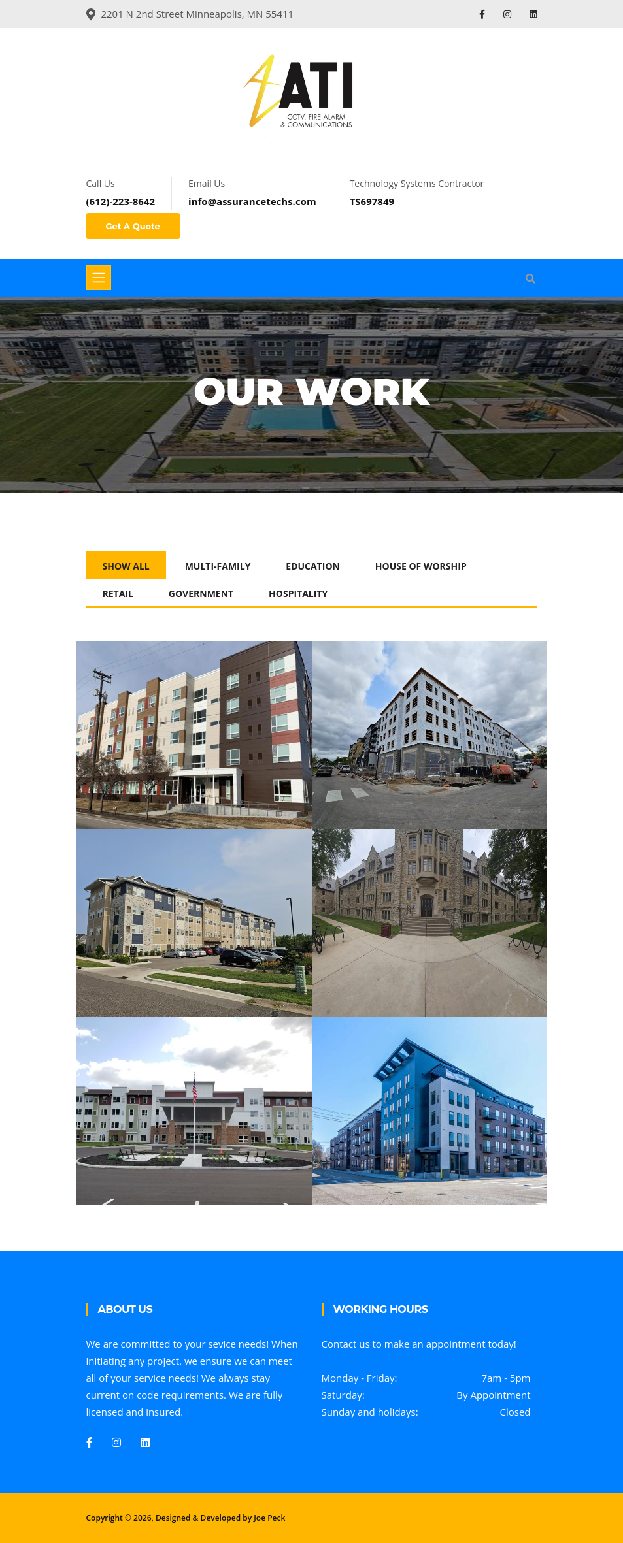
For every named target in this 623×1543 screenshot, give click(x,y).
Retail (118, 593)
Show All (126, 566)
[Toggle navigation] (98, 277)
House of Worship (421, 566)
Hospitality (298, 593)
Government (201, 593)
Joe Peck (269, 1517)
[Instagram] (116, 1442)
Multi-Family (218, 566)
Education (313, 566)
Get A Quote (133, 226)
